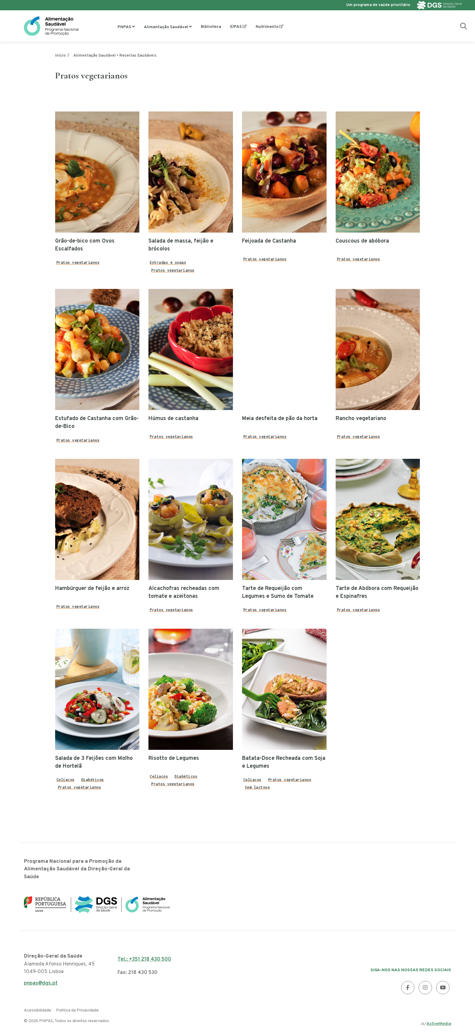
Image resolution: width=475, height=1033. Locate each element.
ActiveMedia (439, 1023)
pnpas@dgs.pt (41, 985)
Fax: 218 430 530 (138, 972)
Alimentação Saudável (166, 27)
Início (60, 55)
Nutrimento (267, 26)
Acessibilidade (37, 1010)
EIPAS (236, 26)
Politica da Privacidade (77, 1010)
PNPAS (124, 27)
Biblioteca (211, 26)
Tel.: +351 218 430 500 (144, 959)
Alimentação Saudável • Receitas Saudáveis (115, 55)
